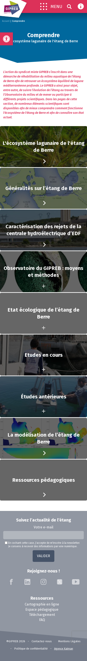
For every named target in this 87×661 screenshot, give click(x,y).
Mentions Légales (69, 641)
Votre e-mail (43, 527)
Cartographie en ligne (42, 604)
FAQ (42, 620)
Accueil (5, 21)
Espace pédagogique (41, 609)
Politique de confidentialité (31, 648)
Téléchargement (42, 615)
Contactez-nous (42, 641)
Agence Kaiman (63, 648)
